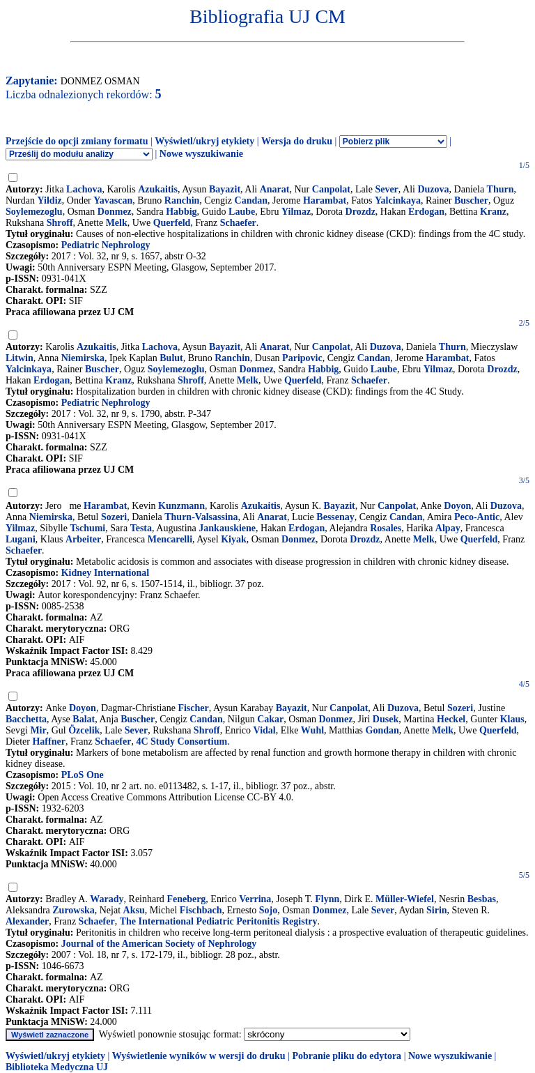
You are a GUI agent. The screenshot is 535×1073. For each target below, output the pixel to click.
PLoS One (82, 775)
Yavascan (112, 200)
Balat (83, 719)
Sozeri (114, 517)
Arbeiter (83, 539)
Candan (251, 200)
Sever (386, 189)
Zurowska (73, 910)
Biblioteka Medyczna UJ (57, 1067)
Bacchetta (26, 719)
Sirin (436, 910)
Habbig (181, 211)
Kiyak (234, 539)
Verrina (255, 899)
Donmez (115, 211)
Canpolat (331, 189)
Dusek (385, 719)
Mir (38, 730)
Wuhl (312, 730)
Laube (241, 211)
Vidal (265, 730)
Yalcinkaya (398, 200)
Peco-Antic (476, 517)
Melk (116, 223)
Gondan (382, 730)
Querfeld (172, 223)
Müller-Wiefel (404, 899)
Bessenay (335, 517)
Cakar (270, 719)
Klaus (512, 719)
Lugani (21, 539)
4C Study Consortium (181, 741)
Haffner (48, 741)
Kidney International (105, 573)
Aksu (134, 910)
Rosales (385, 528)
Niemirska (82, 358)
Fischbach (201, 910)
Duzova (433, 189)
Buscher (471, 200)
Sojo (268, 910)
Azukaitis (158, 189)
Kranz (493, 211)
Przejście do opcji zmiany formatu (77, 141)
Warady (106, 899)
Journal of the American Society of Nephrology (159, 943)
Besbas (481, 899)
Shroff (60, 223)
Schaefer (238, 223)
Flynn (327, 899)
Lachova (84, 189)
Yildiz (50, 200)
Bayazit (224, 189)
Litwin (19, 358)
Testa (141, 528)
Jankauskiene (227, 528)
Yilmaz (296, 211)
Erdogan (426, 211)
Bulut (171, 358)
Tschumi (87, 528)
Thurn (500, 189)
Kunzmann (181, 506)
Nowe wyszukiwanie (201, 154)
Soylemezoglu (34, 211)
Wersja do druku (296, 141)
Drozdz (360, 211)
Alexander (27, 921)
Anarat (275, 189)
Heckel (451, 719)
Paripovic (302, 358)
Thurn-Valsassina (201, 517)
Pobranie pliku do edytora (346, 1056)
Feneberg (186, 899)
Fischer (193, 708)
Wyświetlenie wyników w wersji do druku (199, 1056)
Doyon (457, 506)
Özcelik (84, 730)
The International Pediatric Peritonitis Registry (219, 921)
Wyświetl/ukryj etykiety (204, 141)
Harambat (324, 200)
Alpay (447, 528)
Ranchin (182, 200)
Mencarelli (170, 539)
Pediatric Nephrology (105, 245)
